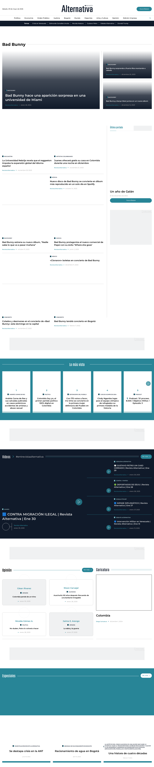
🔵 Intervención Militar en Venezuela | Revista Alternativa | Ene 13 (132, 522)
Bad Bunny (8, 238)
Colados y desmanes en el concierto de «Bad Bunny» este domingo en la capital (26, 322)
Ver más (146, 456)
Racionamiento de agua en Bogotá (77, 750)
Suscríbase (144, 9)
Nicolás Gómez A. (24, 621)
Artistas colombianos (64, 156)
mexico (54, 256)
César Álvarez (24, 588)
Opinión (115, 18)
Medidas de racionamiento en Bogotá (78, 745)
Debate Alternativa (107, 23)
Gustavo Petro (92, 23)
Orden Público (43, 18)
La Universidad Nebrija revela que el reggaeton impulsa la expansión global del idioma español (27, 163)
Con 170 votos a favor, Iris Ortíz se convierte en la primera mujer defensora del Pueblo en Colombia (77, 403)
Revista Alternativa (8, 170)
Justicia (57, 18)
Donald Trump (123, 23)
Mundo (77, 18)
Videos (6, 456)
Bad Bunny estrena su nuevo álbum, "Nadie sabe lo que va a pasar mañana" (25, 243)
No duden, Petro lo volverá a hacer (24, 628)
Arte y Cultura (102, 18)
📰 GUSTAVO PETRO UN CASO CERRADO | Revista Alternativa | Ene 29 (131, 467)
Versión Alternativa (124, 461)
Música (54, 177)
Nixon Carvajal (71, 588)
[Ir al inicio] (77, 9)
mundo (6, 509)
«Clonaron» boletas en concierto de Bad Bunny (75, 260)
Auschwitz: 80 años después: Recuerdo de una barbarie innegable (71, 596)
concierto (8, 317)
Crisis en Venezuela (39, 23)
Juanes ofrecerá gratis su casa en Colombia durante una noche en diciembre (77, 161)
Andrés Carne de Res (17, 394)
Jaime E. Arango (71, 621)
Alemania (72, 592)
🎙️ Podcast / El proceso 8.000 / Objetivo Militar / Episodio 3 (138, 400)
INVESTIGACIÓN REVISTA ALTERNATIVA (27, 745)
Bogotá (67, 18)
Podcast (138, 394)
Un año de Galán (122, 191)
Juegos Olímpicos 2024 (108, 394)
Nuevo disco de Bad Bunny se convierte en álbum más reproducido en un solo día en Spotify (76, 182)
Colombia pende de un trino (24, 597)
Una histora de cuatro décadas (127, 752)
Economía (29, 18)
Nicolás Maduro (78, 23)
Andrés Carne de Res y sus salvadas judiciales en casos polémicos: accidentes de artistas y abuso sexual (16, 403)
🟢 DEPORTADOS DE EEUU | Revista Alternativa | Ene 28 (131, 485)
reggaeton (8, 156)
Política (17, 18)
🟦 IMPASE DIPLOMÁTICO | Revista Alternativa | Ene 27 (131, 504)
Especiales (9, 675)
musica (59, 238)
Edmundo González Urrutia (59, 23)
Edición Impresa (130, 18)
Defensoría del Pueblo (78, 394)
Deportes (88, 18)
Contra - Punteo (122, 480)
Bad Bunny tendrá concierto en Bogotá (75, 321)
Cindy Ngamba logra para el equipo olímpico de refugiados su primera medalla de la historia (107, 403)
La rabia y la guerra (71, 628)
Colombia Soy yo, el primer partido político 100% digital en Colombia (47, 402)
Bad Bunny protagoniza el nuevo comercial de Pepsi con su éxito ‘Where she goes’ (78, 243)
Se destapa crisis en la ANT (26, 750)
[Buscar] (150, 18)
